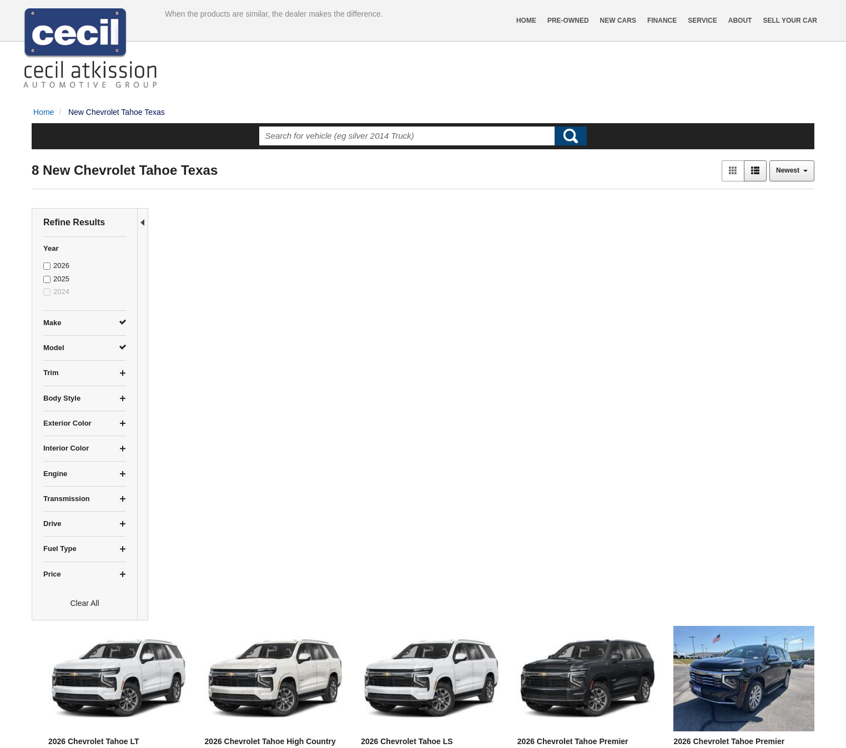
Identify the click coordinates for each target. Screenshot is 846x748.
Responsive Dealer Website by (650, 732)
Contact (118, 728)
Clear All (84, 603)
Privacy (147, 728)
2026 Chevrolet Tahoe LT (207, 308)
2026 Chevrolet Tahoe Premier (616, 308)
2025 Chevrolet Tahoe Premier (483, 501)
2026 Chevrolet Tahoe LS (474, 308)
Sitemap (178, 728)
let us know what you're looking (273, 631)
